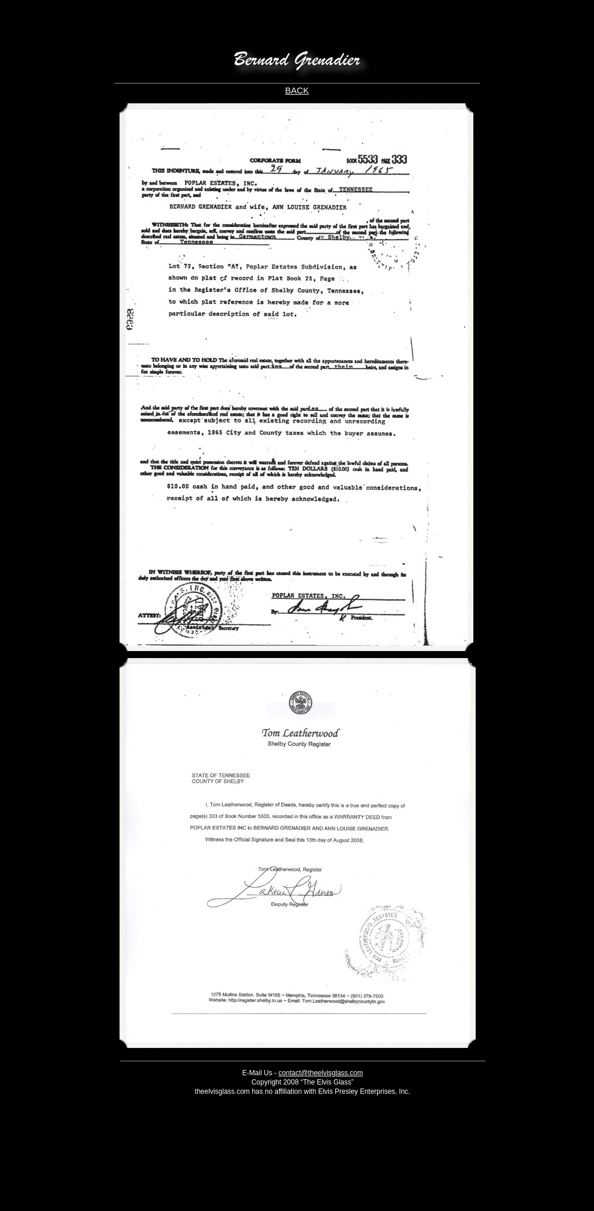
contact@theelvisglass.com (320, 1073)
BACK (297, 90)
